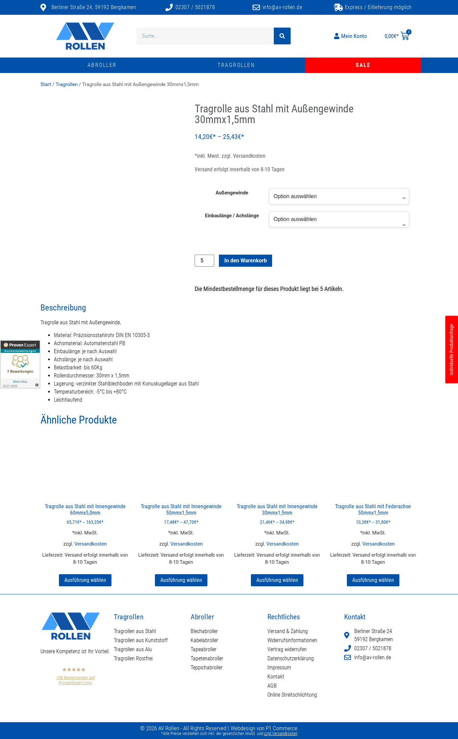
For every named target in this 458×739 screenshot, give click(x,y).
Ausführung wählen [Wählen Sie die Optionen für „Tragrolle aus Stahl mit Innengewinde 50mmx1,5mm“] (181, 580)
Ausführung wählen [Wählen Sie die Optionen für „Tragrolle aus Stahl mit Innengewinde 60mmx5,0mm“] (85, 580)
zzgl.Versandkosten (280, 733)
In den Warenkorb (245, 260)
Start (45, 84)
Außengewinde (232, 193)
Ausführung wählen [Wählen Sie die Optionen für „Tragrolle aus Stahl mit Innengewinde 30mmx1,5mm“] (277, 580)
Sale (363, 65)
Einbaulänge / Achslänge (232, 216)
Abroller (102, 65)
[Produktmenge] (204, 261)
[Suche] (282, 36)
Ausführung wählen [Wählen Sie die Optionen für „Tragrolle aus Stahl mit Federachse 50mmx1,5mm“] (373, 580)
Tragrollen (236, 65)
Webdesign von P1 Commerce (264, 728)
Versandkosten (249, 156)
